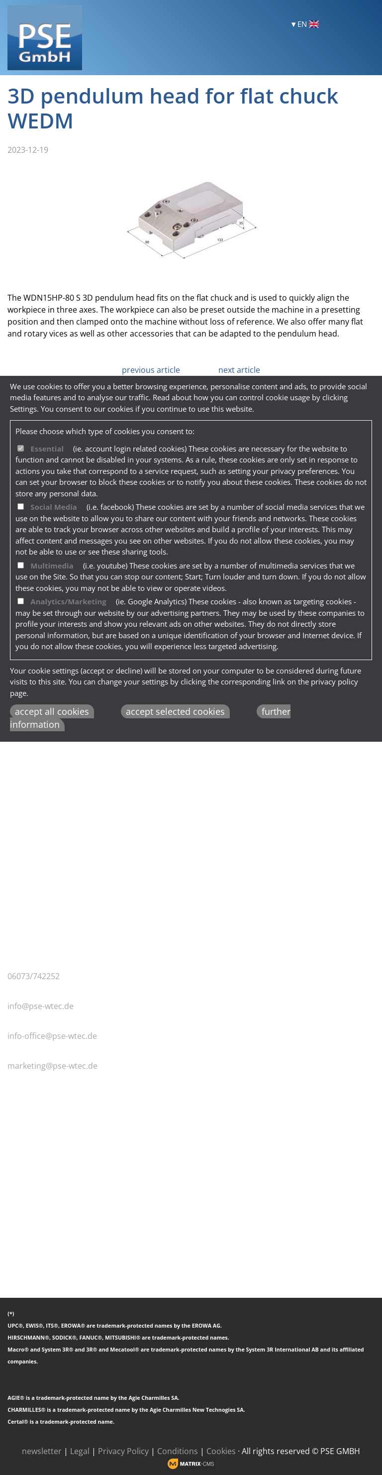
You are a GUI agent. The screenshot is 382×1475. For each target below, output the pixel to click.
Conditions (177, 1451)
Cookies (221, 1451)
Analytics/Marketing (68, 601)
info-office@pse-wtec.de (52, 1035)
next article (239, 369)
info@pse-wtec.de (40, 1006)
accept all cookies (52, 711)
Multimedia (51, 565)
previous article (151, 369)
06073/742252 (33, 976)
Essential (47, 449)
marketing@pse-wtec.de (52, 1065)
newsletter (42, 1451)
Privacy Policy (123, 1451)
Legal (80, 1451)
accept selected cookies (175, 711)
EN (308, 24)
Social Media (53, 507)
